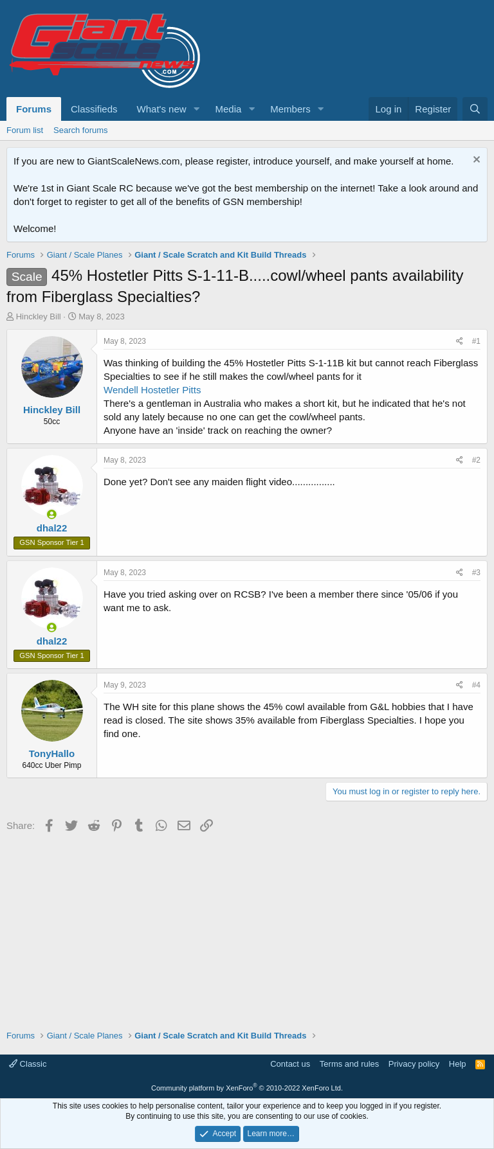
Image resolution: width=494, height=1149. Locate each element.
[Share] (460, 341)
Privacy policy (414, 1064)
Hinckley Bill (38, 316)
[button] (196, 109)
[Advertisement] (247, 927)
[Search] (475, 109)
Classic (28, 1064)
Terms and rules (349, 1064)
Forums (33, 108)
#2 (476, 460)
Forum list (24, 130)
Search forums (80, 130)
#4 (476, 685)
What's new (162, 108)
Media (228, 108)
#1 (476, 341)
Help (457, 1064)
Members (290, 108)
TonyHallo (52, 753)
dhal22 (52, 527)
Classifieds (94, 108)
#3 (476, 572)
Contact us (290, 1064)
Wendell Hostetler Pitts (152, 389)
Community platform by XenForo (247, 1088)
